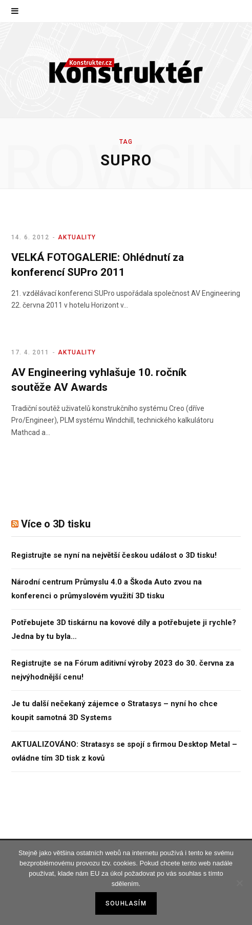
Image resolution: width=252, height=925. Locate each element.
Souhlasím (126, 903)
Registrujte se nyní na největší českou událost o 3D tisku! (114, 555)
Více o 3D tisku (56, 524)
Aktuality (77, 237)
